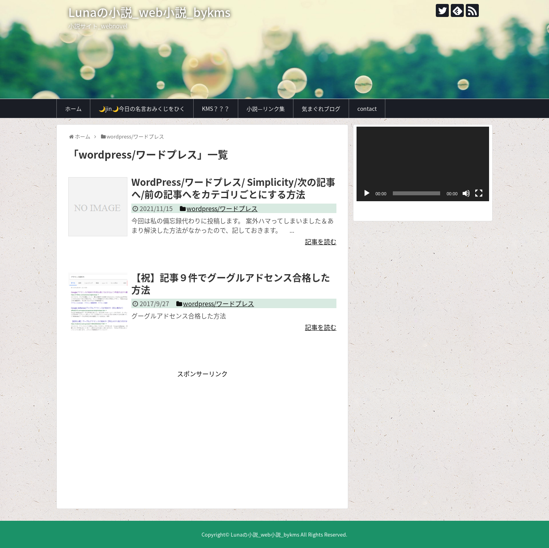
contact (367, 108)
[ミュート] (466, 193)
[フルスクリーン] (479, 193)
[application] (423, 164)
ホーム (73, 108)
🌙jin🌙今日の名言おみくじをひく (142, 108)
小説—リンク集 (265, 108)
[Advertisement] (202, 433)
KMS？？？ (216, 108)
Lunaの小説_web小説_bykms (149, 12)
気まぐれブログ (321, 108)
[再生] (367, 193)
